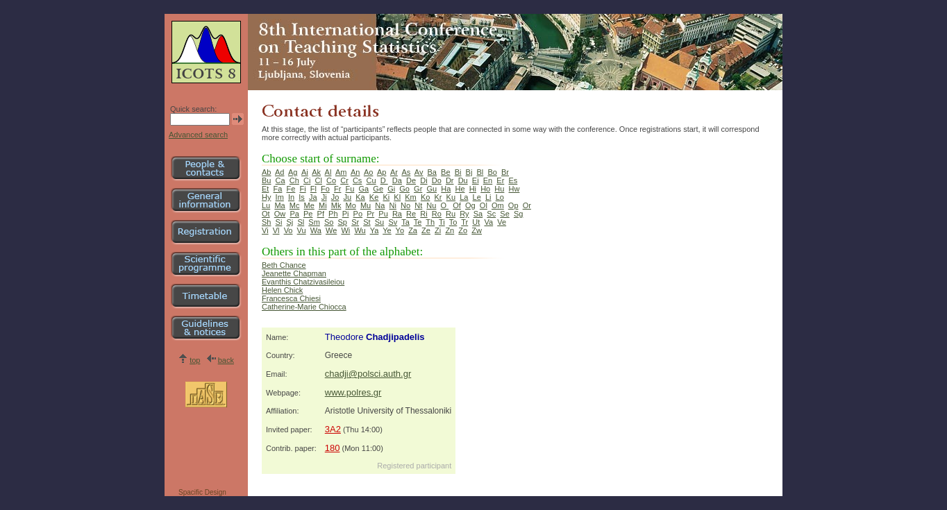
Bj (469, 172)
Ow (280, 214)
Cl (318, 180)
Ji (324, 197)
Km (411, 197)
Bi (458, 172)
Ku (450, 197)
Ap (381, 172)
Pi (345, 214)
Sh (266, 222)
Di (423, 180)
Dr (450, 180)
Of (457, 205)
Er (500, 180)
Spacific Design (202, 492)
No (405, 205)
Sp (342, 222)
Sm (314, 222)
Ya (374, 230)
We (331, 230)
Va (488, 222)
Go (404, 189)
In (291, 197)
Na (380, 205)
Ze (425, 230)
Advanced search (198, 134)
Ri (423, 214)
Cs (357, 180)
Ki (386, 197)
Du (463, 180)
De (411, 180)
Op (513, 205)
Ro (437, 214)
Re (411, 214)
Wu (359, 230)
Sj (290, 222)
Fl (313, 189)
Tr (464, 222)
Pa (294, 214)
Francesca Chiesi (291, 298)
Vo (288, 230)
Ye (387, 230)
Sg (518, 214)
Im (280, 197)
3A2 (333, 429)
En (487, 180)
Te (418, 222)
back (226, 360)
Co (331, 180)
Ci (306, 180)
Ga (364, 189)
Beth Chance (284, 265)
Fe (291, 189)
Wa (315, 230)
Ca (280, 180)
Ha (446, 189)
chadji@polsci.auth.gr (368, 373)
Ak (316, 172)
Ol (483, 205)
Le (477, 197)
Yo (400, 230)
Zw (476, 230)
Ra (397, 214)
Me (309, 205)
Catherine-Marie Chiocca (304, 307)
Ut (476, 222)
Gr (418, 189)
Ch (294, 180)
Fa (278, 189)
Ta (405, 222)
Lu (266, 205)
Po (357, 214)
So (328, 222)
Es (512, 180)
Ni (392, 205)
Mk (336, 205)
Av (419, 172)
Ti (442, 222)
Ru (450, 214)
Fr (337, 189)
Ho (485, 189)
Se (504, 214)
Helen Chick (282, 290)
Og (470, 205)
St (366, 222)
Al (328, 172)
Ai (304, 172)
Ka (359, 197)
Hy (266, 197)
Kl (397, 197)
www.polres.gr (353, 392)
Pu (382, 214)
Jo (335, 197)
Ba (432, 172)
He (459, 189)
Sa (478, 214)
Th (430, 222)
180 (332, 448)
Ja (313, 197)
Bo (491, 172)
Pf (320, 214)
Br (505, 172)
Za (412, 230)
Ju (348, 197)
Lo (500, 197)
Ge (378, 189)
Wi (345, 230)
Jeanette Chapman (294, 273)
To (453, 222)
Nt (418, 205)
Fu (350, 189)
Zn (449, 230)
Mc (295, 205)
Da (397, 180)
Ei (475, 180)
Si (279, 222)
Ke (373, 197)
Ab (266, 172)
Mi (323, 205)
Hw (514, 189)
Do (437, 180)
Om (498, 205)
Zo (462, 230)
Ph (332, 214)
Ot (266, 214)
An (355, 172)
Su (379, 222)
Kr (438, 197)
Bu (266, 180)
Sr (355, 222)
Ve (501, 222)
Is (302, 197)
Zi (438, 230)
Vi (265, 230)
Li (488, 197)
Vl (276, 230)
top (195, 360)
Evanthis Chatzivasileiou (303, 282)
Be (445, 172)
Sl (300, 222)
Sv (392, 222)
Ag (292, 172)
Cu (371, 180)
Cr (344, 180)
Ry (464, 214)
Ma (279, 205)
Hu (499, 189)
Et (265, 189)
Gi (391, 189)
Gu (431, 189)
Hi (472, 189)
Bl (480, 172)
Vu (301, 230)
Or (527, 205)
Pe (307, 214)
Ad (279, 172)
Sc (491, 214)
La (464, 197)
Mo (351, 205)
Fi (302, 189)
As (405, 172)
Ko (425, 197)
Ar (394, 172)
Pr (370, 214)
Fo (325, 189)
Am (341, 172)
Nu (431, 205)
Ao (368, 172)
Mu (365, 205)
